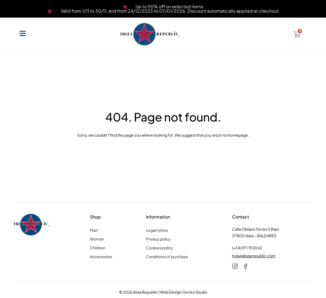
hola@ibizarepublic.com (253, 255)
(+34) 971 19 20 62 (247, 247)
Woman (97, 238)
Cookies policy (159, 247)
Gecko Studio (194, 291)
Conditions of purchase (167, 256)
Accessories (101, 256)
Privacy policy (158, 238)
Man (94, 230)
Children (97, 247)
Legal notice (157, 230)
